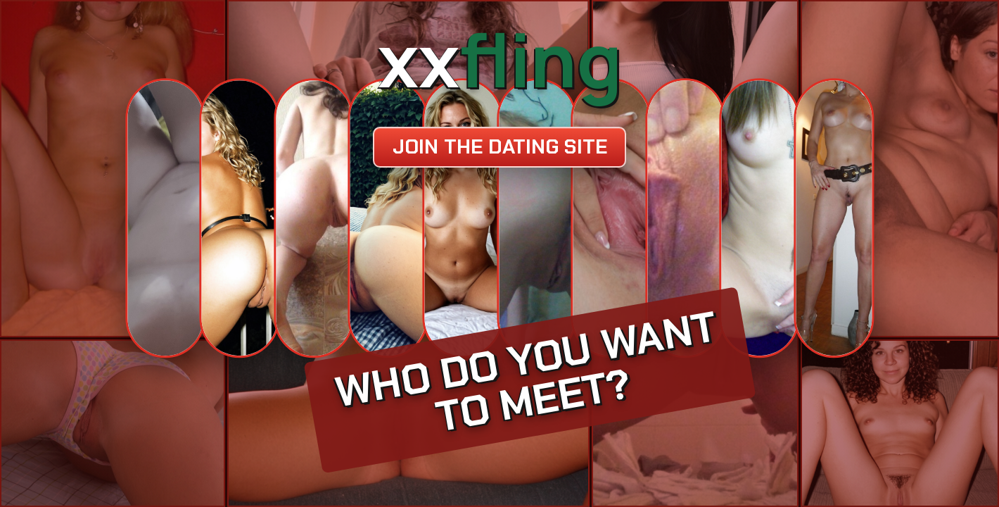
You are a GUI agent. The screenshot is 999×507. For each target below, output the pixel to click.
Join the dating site (500, 147)
